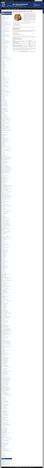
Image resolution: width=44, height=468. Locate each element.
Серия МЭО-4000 (3, 257)
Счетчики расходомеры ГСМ (4, 213)
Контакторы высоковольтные (4, 46)
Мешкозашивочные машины (4, 384)
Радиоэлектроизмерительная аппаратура (6, 196)
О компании (5, 0)
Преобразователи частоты (4, 190)
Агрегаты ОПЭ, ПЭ (3, 80)
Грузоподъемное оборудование (5, 71)
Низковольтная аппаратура (4, 268)
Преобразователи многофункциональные (6, 189)
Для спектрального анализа (4, 373)
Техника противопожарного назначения (5, 377)
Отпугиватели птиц (3, 304)
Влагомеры (3, 143)
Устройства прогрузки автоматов (5, 336)
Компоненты (3, 136)
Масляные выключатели (4, 47)
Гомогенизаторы (3, 282)
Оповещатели (3, 33)
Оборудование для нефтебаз (4, 277)
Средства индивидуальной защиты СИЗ (6, 371)
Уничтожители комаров (4, 423)
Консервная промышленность (5, 279)
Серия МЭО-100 (3, 252)
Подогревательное (3, 314)
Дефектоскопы (3, 324)
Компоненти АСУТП (4, 135)
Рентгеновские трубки (4, 244)
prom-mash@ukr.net (38, 6)
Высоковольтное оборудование (5, 42)
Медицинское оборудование (4, 243)
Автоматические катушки (4, 291)
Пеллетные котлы (3, 227)
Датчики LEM (3, 145)
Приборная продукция (4, 251)
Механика (3, 249)
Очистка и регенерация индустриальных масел (6, 393)
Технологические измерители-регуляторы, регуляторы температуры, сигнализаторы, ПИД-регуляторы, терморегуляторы (6, 380)
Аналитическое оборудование (5, 17)
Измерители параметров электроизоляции (6, 169)
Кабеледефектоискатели (4, 337)
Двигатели (3, 75)
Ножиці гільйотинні (3, 272)
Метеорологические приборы (4, 247)
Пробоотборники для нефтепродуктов (5, 354)
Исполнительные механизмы (4, 116)
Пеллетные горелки (4, 226)
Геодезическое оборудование (4, 57)
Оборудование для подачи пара (5, 310)
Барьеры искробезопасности (4, 139)
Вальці (2, 27)
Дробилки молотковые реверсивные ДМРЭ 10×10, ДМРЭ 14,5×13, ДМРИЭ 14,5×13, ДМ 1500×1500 (27, 51)
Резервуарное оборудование (4, 358)
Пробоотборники (3, 353)
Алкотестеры (3, 16)
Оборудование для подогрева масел (5, 388)
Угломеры (3, 112)
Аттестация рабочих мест (4, 320)
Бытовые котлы (3, 52)
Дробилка (21, 12)
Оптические (3, 153)
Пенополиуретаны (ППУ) (4, 435)
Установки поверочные (4, 217)
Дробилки (18, 12)
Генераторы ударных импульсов (5, 333)
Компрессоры (3, 293)
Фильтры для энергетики (4, 415)
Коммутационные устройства (4, 134)
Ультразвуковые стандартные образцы (5, 328)
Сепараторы (3, 287)
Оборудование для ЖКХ (4, 276)
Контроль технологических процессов (5, 22)
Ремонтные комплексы (4, 364)
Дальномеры (3, 59)
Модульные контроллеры (4, 181)
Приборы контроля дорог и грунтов (5, 343)
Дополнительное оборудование (5, 211)
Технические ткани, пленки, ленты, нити (6, 378)
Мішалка (3, 242)
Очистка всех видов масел (4, 392)
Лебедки (2, 70)
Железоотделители (4, 69)
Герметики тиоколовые (4, 430)
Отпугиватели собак (4, 305)
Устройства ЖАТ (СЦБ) (4, 85)
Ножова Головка (3, 273)
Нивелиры (3, 61)
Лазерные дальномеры (4, 239)
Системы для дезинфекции (4, 368)
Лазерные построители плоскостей (5, 60)
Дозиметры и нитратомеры (4, 21)
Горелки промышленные (4, 222)
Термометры (3, 164)
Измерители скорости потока (4, 170)
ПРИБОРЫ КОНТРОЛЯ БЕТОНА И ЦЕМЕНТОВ (6, 342)
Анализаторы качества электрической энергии (6, 197)
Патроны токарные (3, 396)
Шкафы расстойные (4, 453)
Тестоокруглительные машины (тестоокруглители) (6, 451)
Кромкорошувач (3, 234)
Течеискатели (3, 348)
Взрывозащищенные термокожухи (5, 31)
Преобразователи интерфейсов (5, 188)
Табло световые (3, 214)
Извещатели (3, 32)
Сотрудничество (10, 0)
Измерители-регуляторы (4, 159)
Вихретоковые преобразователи (5, 325)
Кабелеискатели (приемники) (4, 338)
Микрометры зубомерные (4, 101)
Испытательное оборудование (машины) (6, 332)
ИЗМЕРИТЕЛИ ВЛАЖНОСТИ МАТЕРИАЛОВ (6, 329)
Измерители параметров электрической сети (6, 168)
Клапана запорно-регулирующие (5, 90)
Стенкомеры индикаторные (4, 110)
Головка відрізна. (3, 66)
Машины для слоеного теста (4, 444)
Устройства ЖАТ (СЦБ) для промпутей (5, 86)
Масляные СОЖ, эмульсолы (4, 434)
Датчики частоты (3, 155)
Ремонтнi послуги (3, 363)
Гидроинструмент (3, 64)
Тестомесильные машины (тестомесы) (5, 450)
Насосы (2, 263)
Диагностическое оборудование (5, 292)
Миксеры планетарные (4, 445)
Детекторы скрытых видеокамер (5, 77)
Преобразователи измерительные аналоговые (6, 185)
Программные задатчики (4, 163)
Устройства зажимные (4, 407)
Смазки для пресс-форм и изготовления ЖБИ (6, 439)
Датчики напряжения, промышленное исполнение (6, 146)
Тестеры (2, 200)
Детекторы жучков (3, 76)
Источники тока (3, 117)
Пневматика (3, 309)
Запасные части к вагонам (4, 81)
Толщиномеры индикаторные (4, 111)
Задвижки (3, 89)
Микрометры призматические (4, 103)
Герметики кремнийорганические (5, 429)
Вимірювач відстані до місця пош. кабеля (6, 41)
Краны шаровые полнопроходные (5, 91)
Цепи (2, 454)
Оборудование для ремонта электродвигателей (6, 389)
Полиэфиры (3, 436)
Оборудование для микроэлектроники (5, 387)
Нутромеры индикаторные (4, 106)
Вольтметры (3, 97)
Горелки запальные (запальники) (5, 221)
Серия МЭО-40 (3, 256)
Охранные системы (4, 306)
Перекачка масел (3, 397)
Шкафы (2, 74)
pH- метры (3, 18)
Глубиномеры (3, 98)
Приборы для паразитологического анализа (6, 238)
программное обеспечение (4, 355)
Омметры (3, 107)
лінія (2, 235)
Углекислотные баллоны (4, 56)
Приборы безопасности (4, 23)
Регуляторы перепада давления (5, 420)
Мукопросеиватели (3, 446)
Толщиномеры (3, 349)
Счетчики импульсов (4, 212)
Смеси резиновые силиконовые (5, 440)
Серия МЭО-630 (3, 258)
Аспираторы (3, 319)
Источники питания (4, 84)
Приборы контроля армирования (5, 341)
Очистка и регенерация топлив (5, 394)
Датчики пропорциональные (4, 154)
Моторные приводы (4, 412)
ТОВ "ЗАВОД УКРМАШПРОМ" (20, 4)
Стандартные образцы (4, 372)
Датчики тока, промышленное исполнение (6, 149)
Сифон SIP (3, 459)
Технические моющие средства (5, 441)
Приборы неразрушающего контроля (5, 316)
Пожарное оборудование (4, 315)
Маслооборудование (4, 284)
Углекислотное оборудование (4, 422)
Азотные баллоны (3, 51)
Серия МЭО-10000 (3, 253)
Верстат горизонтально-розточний (5, 28)
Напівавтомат (3, 262)
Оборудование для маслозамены (5, 297)
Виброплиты (3, 37)
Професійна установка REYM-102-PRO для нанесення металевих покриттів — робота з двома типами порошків (7, 461)
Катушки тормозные (4, 233)
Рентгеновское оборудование (4, 365)
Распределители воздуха (4, 311)
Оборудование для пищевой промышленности (6, 278)
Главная (2, 0)
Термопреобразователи (4, 165)
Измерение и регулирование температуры (6, 158)
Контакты (12, 0)
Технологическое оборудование (5, 381)
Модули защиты (3, 180)
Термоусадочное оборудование (5, 401)
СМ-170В (22, 12)
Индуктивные (3, 152)
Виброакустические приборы (4, 321)
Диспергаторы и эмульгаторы (4, 283)
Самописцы (3, 248)
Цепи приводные (3, 455)
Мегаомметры (3, 176)
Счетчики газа (3, 55)
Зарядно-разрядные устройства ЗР (5, 121)
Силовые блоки (3, 208)
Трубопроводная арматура (4, 417)
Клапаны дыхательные (4, 359)
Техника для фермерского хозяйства (5, 376)
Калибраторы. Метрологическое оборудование (6, 173)
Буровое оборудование (4, 26)
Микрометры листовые (4, 102)
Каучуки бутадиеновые (4, 431)
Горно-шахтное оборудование (5, 67)
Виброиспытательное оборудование (5, 36)
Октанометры (3, 267)
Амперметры (3, 96)
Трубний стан (3, 416)
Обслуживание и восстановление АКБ (5, 127)
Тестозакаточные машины (4, 449)
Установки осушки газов (4, 406)
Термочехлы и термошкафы (4, 402)
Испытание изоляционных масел (5, 335)
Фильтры (3, 421)
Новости (7, 0)
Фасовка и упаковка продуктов (5, 288)
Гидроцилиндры (3, 65)
